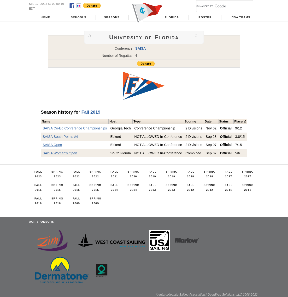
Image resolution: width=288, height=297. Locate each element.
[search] (218, 6)
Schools (78, 17)
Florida (172, 17)
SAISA (140, 48)
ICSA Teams (240, 17)
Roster (205, 17)
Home (45, 17)
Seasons (111, 17)
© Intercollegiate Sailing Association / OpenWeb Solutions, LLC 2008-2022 (207, 294)
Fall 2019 (90, 112)
